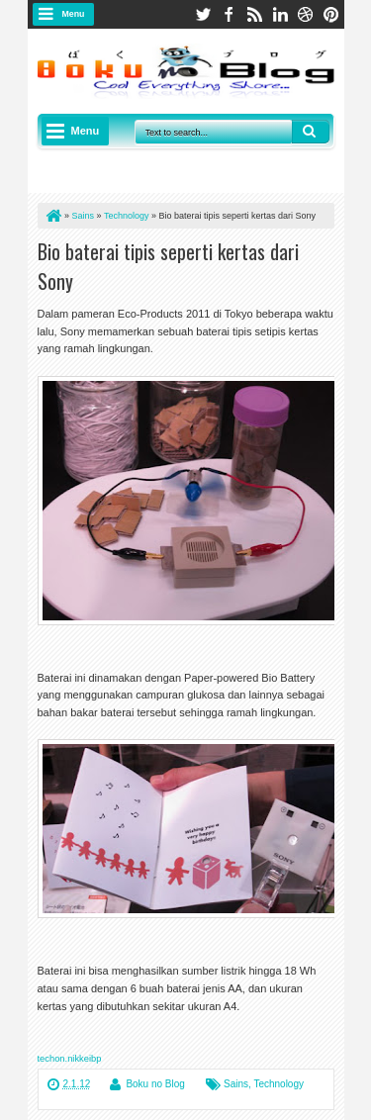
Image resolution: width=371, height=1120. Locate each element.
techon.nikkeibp (70, 1059)
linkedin (280, 14)
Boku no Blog (155, 1083)
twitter (203, 14)
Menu (73, 14)
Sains (236, 1083)
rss (254, 14)
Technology (278, 1083)
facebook (228, 14)
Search (310, 131)
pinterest (331, 14)
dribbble (306, 14)
